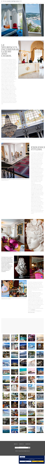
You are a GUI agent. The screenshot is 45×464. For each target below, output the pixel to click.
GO (29, 447)
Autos (28, 3)
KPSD (37, 3)
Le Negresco (33, 309)
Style (24, 3)
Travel (19, 3)
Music (33, 3)
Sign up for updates (22, 446)
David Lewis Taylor (31, 312)
